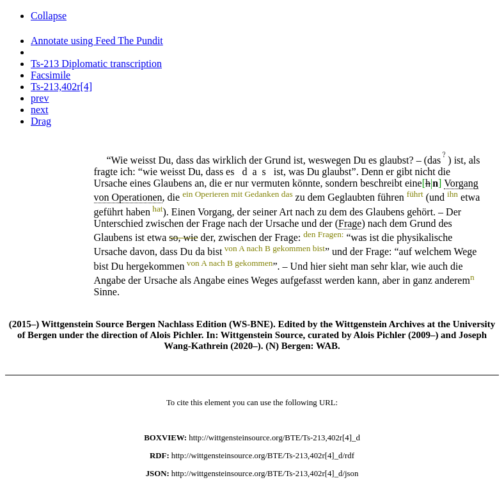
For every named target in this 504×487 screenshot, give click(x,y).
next (40, 109)
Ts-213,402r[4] (61, 86)
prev (40, 98)
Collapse (49, 15)
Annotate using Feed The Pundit (97, 40)
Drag (41, 121)
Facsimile (50, 75)
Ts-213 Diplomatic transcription (96, 63)
